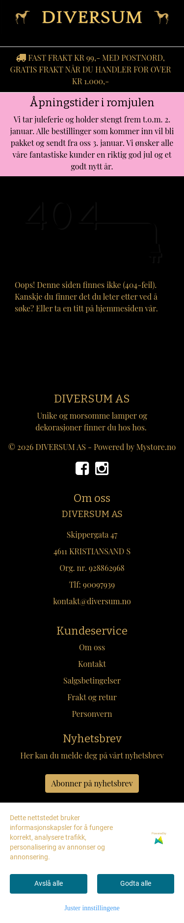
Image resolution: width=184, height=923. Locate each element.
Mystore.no (156, 447)
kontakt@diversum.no (92, 601)
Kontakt (92, 664)
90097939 (99, 584)
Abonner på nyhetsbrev (92, 783)
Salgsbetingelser (92, 680)
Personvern (92, 714)
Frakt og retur (92, 697)
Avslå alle (48, 883)
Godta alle (135, 883)
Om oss (92, 647)
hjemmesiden (119, 308)
